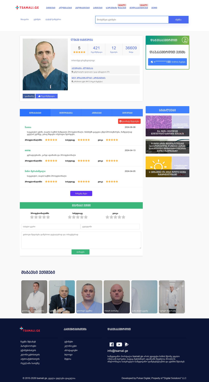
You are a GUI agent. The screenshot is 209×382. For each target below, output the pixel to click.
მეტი (154, 8)
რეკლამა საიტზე (30, 363)
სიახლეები (167, 110)
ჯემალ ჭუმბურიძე (58, 311)
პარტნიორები (28, 346)
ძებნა (178, 19)
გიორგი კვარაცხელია (33, 311)
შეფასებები (35, 113)
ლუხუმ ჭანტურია (53, 19)
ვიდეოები (127, 113)
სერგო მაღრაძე (168, 311)
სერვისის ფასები (116, 8)
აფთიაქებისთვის (30, 359)
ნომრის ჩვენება (178, 62)
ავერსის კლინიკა (82, 68)
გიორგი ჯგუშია (84, 311)
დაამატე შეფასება (129, 121)
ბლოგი (68, 354)
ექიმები (50, 8)
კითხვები (97, 113)
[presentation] (183, 275)
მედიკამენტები (139, 8)
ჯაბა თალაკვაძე (140, 311)
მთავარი (25, 19)
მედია (67, 359)
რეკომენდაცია (46, 96)
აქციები (97, 8)
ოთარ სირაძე (111, 311)
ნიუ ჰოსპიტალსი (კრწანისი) (89, 78)
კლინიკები (65, 8)
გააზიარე (29, 96)
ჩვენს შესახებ (28, 341)
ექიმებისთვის (28, 350)
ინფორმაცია (66, 113)
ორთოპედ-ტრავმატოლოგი (83, 60)
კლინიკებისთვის (30, 354)
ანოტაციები (82, 8)
